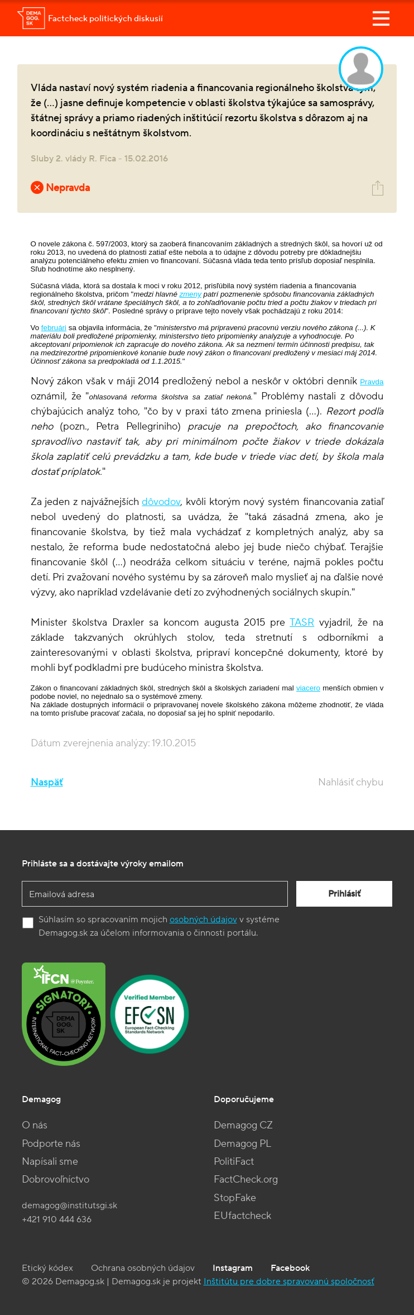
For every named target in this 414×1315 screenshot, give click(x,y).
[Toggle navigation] (381, 18)
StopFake (235, 1198)
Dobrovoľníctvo (55, 1179)
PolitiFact (234, 1161)
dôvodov (161, 501)
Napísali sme (50, 1161)
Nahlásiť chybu (350, 782)
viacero (308, 688)
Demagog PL (242, 1143)
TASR (302, 622)
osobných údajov (203, 919)
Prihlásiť (344, 893)
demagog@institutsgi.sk (69, 1205)
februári (53, 327)
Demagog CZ (243, 1125)
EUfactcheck (242, 1215)
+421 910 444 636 (57, 1219)
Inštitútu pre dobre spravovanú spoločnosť (289, 1281)
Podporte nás (51, 1143)
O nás (34, 1125)
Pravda (371, 382)
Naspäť (47, 782)
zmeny (190, 294)
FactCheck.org (246, 1179)
